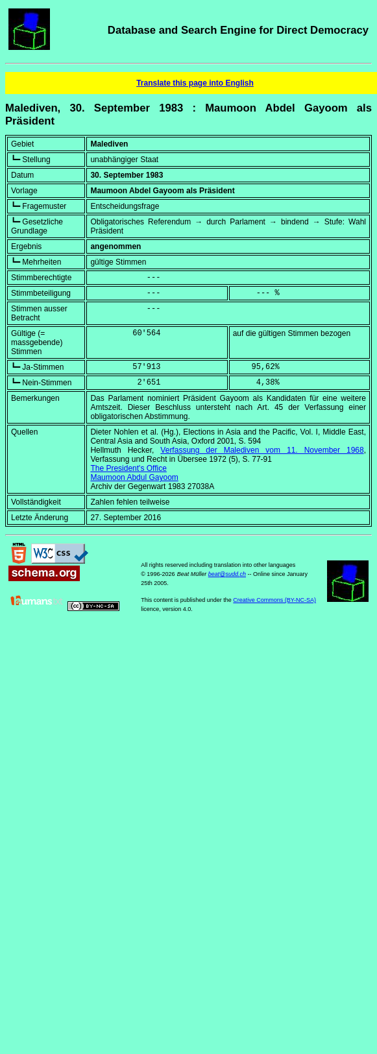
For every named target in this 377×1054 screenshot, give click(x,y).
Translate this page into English (195, 83)
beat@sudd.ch (227, 574)
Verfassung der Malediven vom (261, 450)
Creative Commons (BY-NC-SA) (274, 600)
